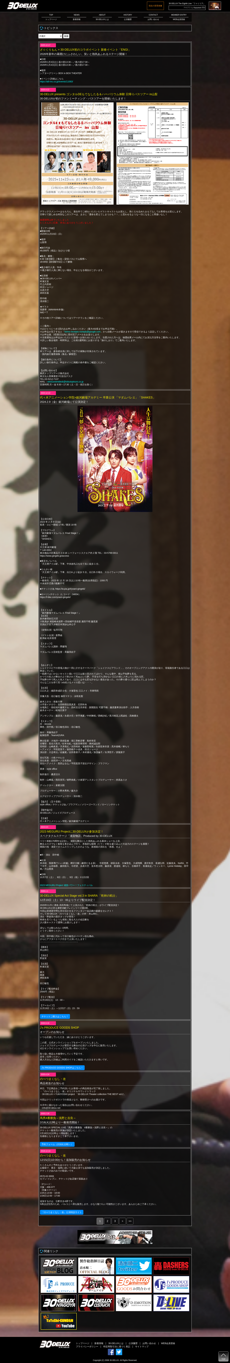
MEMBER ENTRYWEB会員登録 (178, 17)
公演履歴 (133, 1343)
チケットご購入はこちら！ (55, 1016)
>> (130, 1221)
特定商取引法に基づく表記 (116, 1346)
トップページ (82, 1343)
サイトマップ (142, 1346)
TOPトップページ (51, 17)
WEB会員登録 (168, 1343)
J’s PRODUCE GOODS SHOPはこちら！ (62, 1067)
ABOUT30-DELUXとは (102, 17)
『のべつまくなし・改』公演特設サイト (62, 1212)
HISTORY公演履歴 (127, 17)
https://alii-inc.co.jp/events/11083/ (56, 81)
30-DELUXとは (115, 1343)
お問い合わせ (149, 1343)
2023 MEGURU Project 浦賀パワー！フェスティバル (66, 885)
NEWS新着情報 (76, 17)
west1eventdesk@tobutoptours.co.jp (65, 381)
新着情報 (98, 1343)
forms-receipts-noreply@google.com (83, 331)
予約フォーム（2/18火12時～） (57, 1144)
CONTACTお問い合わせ (153, 17)
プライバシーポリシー (87, 1346)
